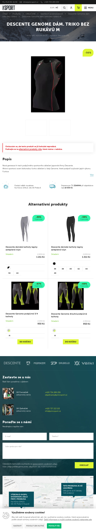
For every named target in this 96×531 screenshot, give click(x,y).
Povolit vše (54, 526)
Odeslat (84, 465)
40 (71, 269)
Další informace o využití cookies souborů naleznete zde (68, 519)
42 (79, 269)
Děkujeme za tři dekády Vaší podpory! (73, 489)
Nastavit (17, 526)
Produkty (16, 14)
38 (63, 269)
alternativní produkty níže (30, 149)
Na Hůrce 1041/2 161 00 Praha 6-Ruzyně (21, 499)
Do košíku (25, 342)
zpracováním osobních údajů (45, 464)
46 (55, 273)
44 (17, 273)
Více (92, 175)
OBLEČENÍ (30, 14)
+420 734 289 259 (51, 2)
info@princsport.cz (30, 2)
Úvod (4, 14)
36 (55, 269)
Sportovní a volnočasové (51, 14)
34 (9, 273)
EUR (52, 8)
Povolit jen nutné (35, 526)
